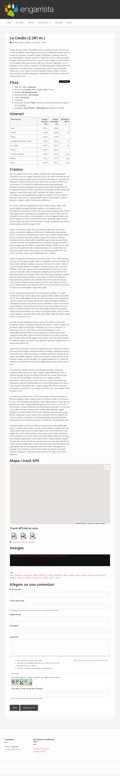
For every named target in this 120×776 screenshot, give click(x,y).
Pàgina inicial (15, 614)
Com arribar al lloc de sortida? (22, 542)
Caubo (35, 575)
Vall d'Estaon (37, 578)
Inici (9, 23)
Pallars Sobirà (80, 575)
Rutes (31, 23)
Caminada (18, 575)
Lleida (57, 578)
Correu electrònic (17, 601)
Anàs (11, 575)
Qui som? (20, 23)
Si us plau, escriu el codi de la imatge (27, 688)
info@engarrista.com (13, 749)
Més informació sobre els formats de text (89, 660)
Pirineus (90, 575)
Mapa (69, 23)
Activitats (44, 22)
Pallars (71, 575)
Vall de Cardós (48, 578)
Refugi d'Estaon (51, 258)
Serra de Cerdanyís (24, 578)
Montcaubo (57, 575)
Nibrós (65, 575)
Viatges (58, 23)
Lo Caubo (48, 575)
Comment (14, 637)
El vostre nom (15, 589)
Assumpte (14, 626)
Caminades (27, 575)
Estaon (41, 575)
